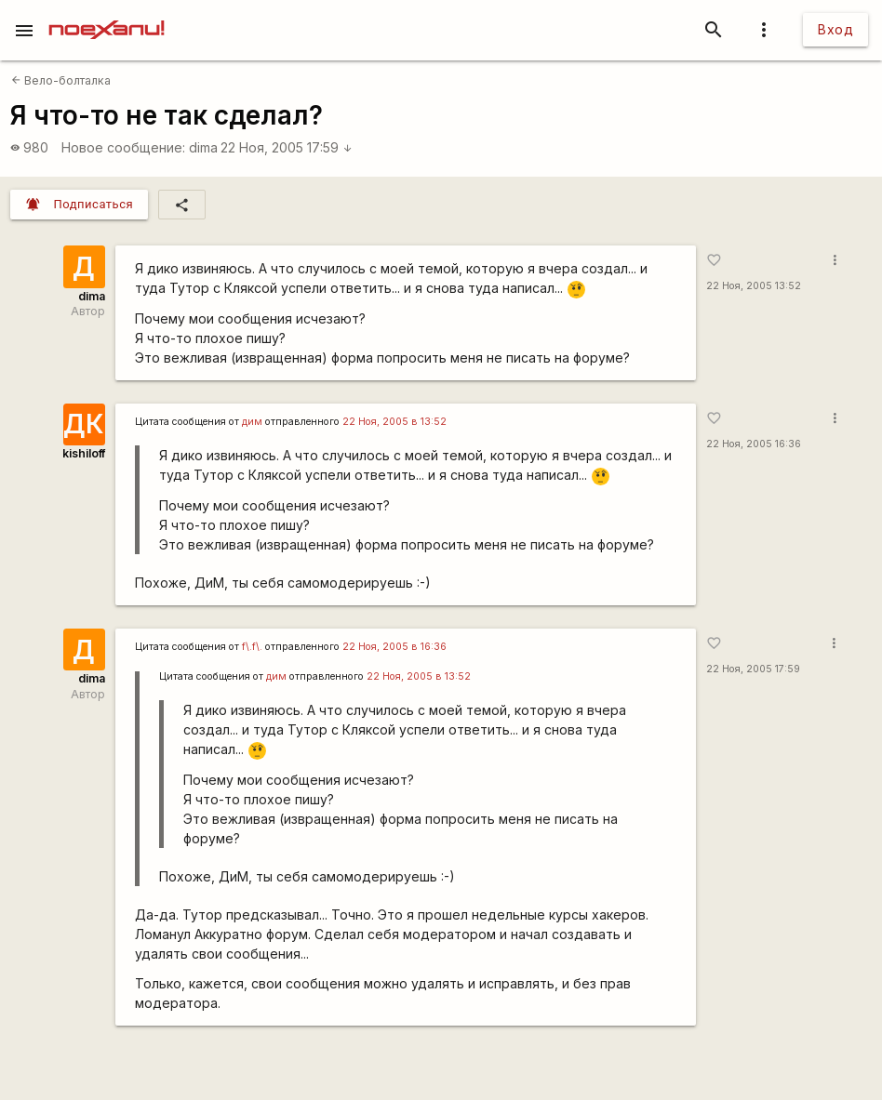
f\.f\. (252, 647)
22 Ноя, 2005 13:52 (753, 286)
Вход (835, 29)
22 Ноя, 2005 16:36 (753, 444)
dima (203, 147)
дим (252, 422)
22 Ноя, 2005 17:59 (286, 147)
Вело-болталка (61, 80)
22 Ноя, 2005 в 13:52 (394, 422)
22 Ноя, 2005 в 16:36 (394, 647)
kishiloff (83, 453)
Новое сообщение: (123, 147)
